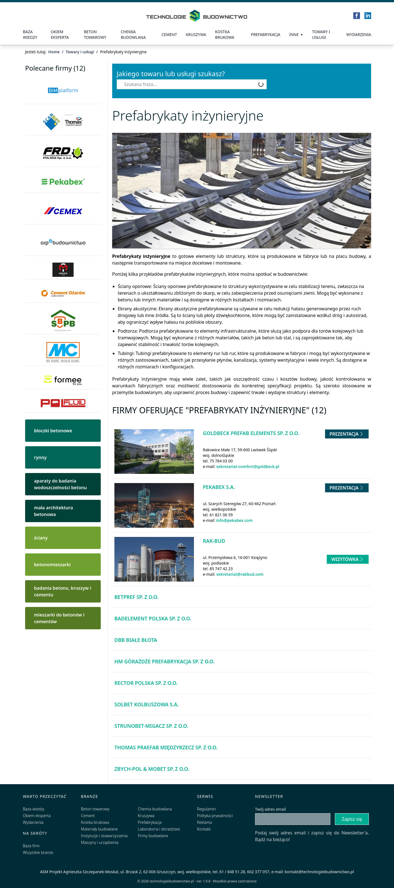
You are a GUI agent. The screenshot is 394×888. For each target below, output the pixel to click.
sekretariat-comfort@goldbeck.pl (247, 466)
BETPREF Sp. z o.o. (136, 597)
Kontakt (204, 829)
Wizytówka (347, 559)
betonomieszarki (52, 564)
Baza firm (31, 845)
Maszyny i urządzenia (99, 842)
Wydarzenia (358, 34)
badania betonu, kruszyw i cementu (62, 591)
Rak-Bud (214, 540)
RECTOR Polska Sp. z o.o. (145, 683)
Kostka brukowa (95, 822)
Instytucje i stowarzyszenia (104, 835)
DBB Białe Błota (135, 640)
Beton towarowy (95, 34)
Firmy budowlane (153, 835)
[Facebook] (356, 15)
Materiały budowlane (99, 829)
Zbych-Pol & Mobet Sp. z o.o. (151, 768)
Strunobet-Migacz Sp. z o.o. (151, 726)
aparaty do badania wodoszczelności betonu (60, 484)
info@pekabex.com (234, 520)
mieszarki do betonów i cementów (59, 618)
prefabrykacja (265, 34)
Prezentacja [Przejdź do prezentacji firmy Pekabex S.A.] (347, 488)
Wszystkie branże (38, 852)
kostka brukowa (224, 34)
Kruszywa (196, 34)
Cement (169, 34)
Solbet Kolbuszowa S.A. (146, 704)
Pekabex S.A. (219, 487)
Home (54, 51)
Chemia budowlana (133, 34)
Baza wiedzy (30, 34)
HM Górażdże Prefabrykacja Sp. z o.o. (164, 661)
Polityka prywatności (215, 815)
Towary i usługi (321, 34)
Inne (294, 34)
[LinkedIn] (367, 15)
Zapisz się (352, 819)
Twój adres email (270, 809)
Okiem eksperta (60, 34)
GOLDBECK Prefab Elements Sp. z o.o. (251, 433)
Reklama (204, 822)
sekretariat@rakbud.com (239, 574)
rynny (40, 457)
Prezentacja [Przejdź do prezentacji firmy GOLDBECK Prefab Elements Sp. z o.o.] (347, 434)
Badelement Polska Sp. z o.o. (152, 618)
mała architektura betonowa (53, 511)
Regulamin (206, 809)
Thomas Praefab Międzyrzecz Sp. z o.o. (166, 747)
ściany (41, 538)
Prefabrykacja (150, 822)
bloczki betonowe (53, 431)
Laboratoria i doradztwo (159, 829)
